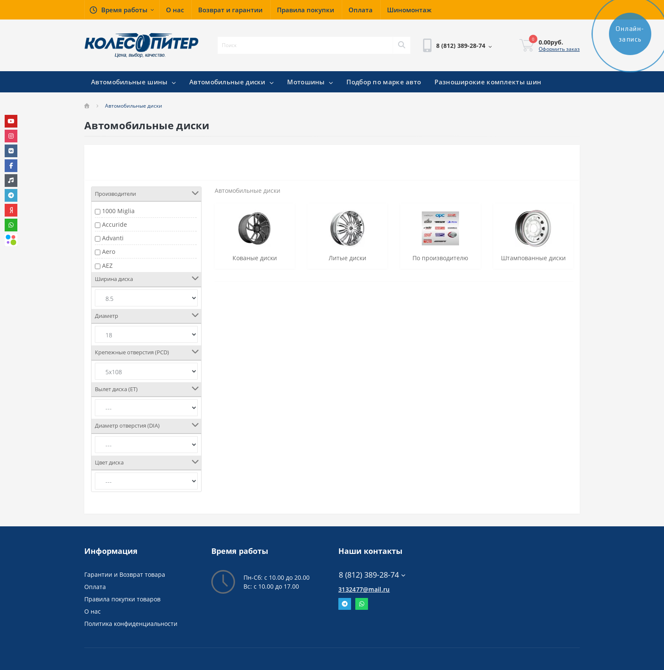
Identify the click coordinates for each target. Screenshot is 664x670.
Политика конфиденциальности (130, 624)
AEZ (107, 265)
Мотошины (310, 82)
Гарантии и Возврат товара (124, 574)
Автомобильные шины (133, 82)
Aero (108, 251)
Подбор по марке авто (383, 82)
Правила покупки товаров (122, 599)
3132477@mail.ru (364, 589)
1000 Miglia (118, 211)
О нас (92, 611)
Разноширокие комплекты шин (487, 82)
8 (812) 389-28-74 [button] (372, 575)
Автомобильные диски (231, 82)
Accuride (114, 224)
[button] (121, 9)
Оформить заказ (559, 49)
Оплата (95, 587)
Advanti (113, 238)
